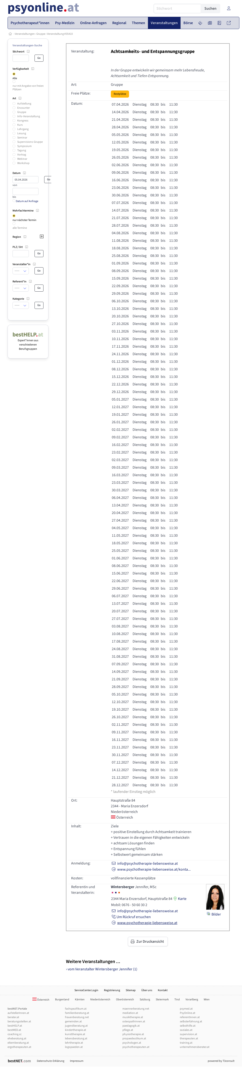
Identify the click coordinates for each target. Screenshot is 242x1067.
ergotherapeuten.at (19, 1047)
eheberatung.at (17, 1039)
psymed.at (186, 1009)
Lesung (21, 133)
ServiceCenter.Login (86, 990)
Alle (15, 78)
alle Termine (20, 228)
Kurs (20, 125)
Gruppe (40, 34)
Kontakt (163, 990)
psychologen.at (131, 1043)
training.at (186, 1043)
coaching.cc (15, 1034)
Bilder (214, 914)
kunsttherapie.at (75, 1034)
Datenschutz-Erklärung (50, 1061)
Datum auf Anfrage (25, 201)
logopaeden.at (74, 1047)
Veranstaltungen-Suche (27, 45)
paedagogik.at (131, 1026)
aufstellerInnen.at (18, 1013)
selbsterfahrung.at (191, 1021)
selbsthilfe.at (187, 1026)
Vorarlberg (192, 1000)
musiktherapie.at (132, 1017)
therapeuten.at (189, 1039)
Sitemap (131, 990)
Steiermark (162, 1000)
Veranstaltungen (25, 34)
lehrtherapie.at (74, 1043)
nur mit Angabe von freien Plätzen (28, 87)
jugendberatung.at (76, 1026)
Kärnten (80, 1000)
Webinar (22, 159)
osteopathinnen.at (133, 1021)
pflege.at (127, 1030)
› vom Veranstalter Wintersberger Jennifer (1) (101, 969)
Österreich (40, 1000)
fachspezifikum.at (75, 1009)
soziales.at (186, 1030)
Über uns (146, 990)
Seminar (22, 138)
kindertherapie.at (75, 1030)
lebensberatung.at (76, 1039)
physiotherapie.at (133, 1034)
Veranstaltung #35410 (60, 34)
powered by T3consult (221, 1061)
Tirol (177, 1000)
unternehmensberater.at (194, 1047)
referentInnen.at (190, 1017)
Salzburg (145, 1000)
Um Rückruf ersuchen (131, 917)
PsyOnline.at (187, 1013)
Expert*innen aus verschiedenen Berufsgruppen (28, 342)
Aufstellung (24, 104)
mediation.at (130, 1013)
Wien (207, 1000)
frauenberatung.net (77, 1017)
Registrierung (112, 990)
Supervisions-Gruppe (30, 142)
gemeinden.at (73, 1021)
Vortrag (21, 155)
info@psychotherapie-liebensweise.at (144, 863)
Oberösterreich (125, 1000)
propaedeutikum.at (134, 1039)
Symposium (24, 146)
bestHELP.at (15, 1026)
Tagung (21, 150)
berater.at (13, 1017)
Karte (179, 898)
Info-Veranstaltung (28, 116)
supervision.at (188, 1034)
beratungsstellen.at (19, 1021)
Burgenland (62, 1000)
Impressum (76, 1061)
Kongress (22, 121)
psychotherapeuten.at (135, 1047)
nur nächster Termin (24, 220)
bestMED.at (14, 1030)
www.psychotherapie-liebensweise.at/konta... (151, 869)
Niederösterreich (100, 1000)
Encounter (23, 108)
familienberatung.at (77, 1013)
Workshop (23, 163)
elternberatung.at (18, 1043)
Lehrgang (23, 129)
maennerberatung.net (135, 1009)
